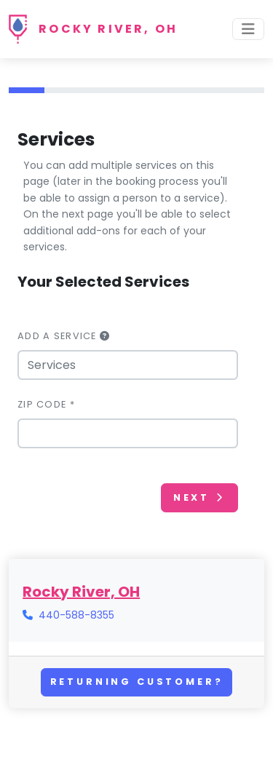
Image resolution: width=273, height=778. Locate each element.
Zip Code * (46, 404)
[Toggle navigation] (248, 29)
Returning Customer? (136, 681)
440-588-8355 (76, 615)
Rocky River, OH (108, 28)
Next (199, 497)
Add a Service (63, 336)
